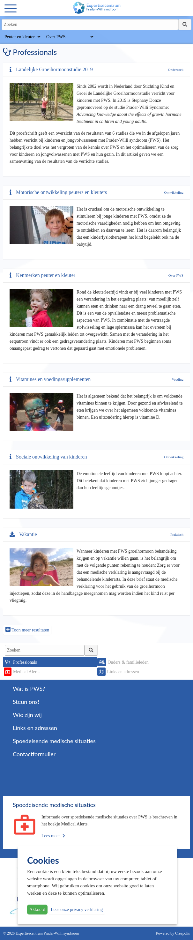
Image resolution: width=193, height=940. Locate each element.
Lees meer (53, 835)
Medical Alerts (26, 671)
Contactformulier (34, 753)
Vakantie (23, 534)
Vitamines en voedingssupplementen (50, 379)
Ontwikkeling (174, 192)
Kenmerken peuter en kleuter (42, 275)
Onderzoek (175, 69)
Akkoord (37, 909)
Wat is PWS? (29, 688)
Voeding (177, 379)
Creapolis (182, 933)
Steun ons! (26, 701)
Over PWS (175, 275)
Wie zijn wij (27, 714)
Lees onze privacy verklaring (77, 909)
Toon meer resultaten (27, 629)
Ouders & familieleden (128, 662)
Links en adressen (123, 671)
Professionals (25, 662)
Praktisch (176, 534)
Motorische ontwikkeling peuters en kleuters (58, 192)
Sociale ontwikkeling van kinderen (48, 456)
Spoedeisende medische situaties (54, 740)
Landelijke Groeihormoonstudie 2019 (51, 69)
